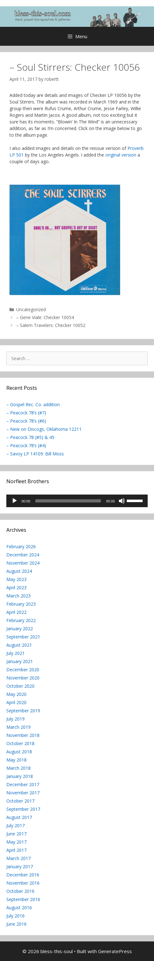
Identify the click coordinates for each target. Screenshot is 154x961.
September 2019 (23, 711)
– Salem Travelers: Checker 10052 (50, 325)
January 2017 (19, 866)
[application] (77, 501)
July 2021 (15, 653)
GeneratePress (115, 951)
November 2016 (23, 883)
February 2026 (21, 546)
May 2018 (16, 760)
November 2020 (23, 678)
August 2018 (19, 752)
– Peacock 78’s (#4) (26, 445)
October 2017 (20, 801)
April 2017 (16, 850)
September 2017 (23, 809)
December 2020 (22, 670)
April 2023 (16, 587)
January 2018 (19, 776)
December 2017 (22, 784)
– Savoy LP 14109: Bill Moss (35, 454)
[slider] (68, 500)
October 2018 (20, 743)
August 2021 (19, 645)
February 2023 (21, 604)
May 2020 (16, 694)
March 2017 (18, 858)
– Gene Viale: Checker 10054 (45, 317)
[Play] (14, 501)
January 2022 (19, 629)
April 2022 (16, 612)
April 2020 (16, 702)
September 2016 (23, 899)
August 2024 (19, 571)
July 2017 (15, 825)
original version (120, 155)
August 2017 (19, 817)
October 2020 (20, 686)
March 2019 (18, 727)
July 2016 (15, 916)
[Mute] (122, 501)
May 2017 (16, 842)
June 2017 (16, 834)
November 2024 (23, 563)
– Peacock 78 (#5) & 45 (30, 437)
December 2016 (22, 875)
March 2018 (18, 768)
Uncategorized (31, 309)
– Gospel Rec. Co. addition (33, 404)
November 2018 (23, 735)
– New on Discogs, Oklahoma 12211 (44, 429)
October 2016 (20, 891)
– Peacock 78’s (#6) (26, 421)
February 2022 (21, 620)
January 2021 (19, 661)
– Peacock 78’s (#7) (26, 413)
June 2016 (16, 924)
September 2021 (23, 637)
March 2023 (18, 596)
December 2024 (22, 555)
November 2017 (23, 793)
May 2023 (16, 579)
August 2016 (19, 908)
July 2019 (15, 719)
